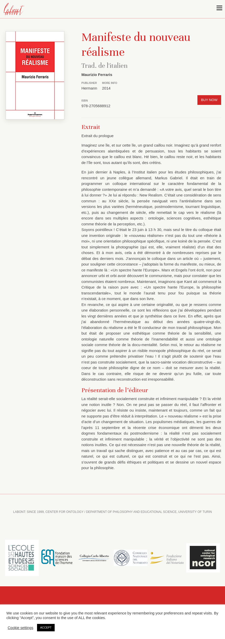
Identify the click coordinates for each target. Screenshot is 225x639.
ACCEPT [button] (46, 627)
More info (109, 82)
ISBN (84, 100)
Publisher (89, 82)
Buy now (209, 100)
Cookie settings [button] (20, 628)
